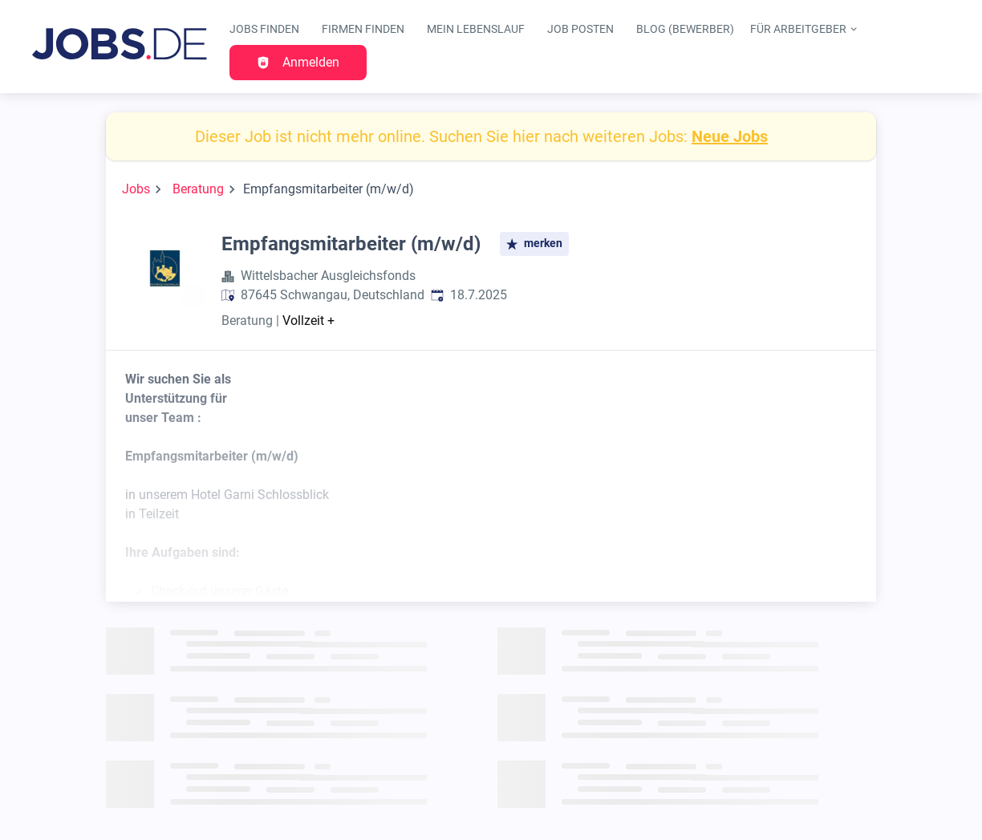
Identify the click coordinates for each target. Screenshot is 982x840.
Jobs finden (264, 29)
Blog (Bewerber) (685, 29)
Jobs (136, 189)
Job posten (580, 29)
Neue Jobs (730, 136)
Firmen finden (363, 29)
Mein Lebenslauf (476, 29)
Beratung (198, 189)
